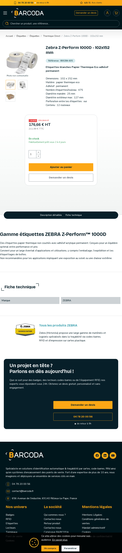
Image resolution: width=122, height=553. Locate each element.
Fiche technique (74, 215)
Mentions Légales (92, 515)
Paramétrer (70, 548)
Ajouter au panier (61, 167)
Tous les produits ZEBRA (58, 325)
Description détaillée (51, 215)
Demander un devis (86, 13)
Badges (10, 515)
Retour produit (52, 523)
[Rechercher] (61, 23)
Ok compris (50, 548)
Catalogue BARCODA (56, 532)
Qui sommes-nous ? (55, 515)
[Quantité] (33, 154)
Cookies (86, 532)
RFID (8, 519)
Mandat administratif (93, 528)
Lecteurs (11, 528)
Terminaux (11, 532)
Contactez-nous (52, 519)
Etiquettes (12, 523)
